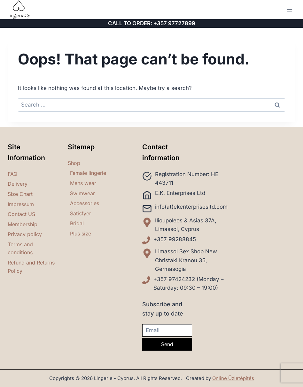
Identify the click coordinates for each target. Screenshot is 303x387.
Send (167, 344)
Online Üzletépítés (233, 378)
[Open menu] (289, 9)
